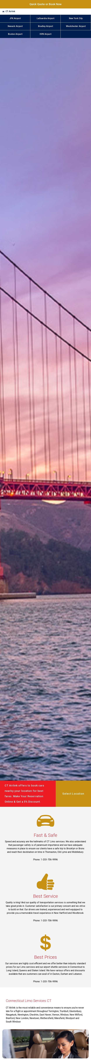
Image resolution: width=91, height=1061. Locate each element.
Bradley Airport (45, 26)
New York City (76, 18)
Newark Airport (15, 26)
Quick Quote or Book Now (45, 4)
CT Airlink (10, 11)
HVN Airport (45, 34)
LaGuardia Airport (45, 18)
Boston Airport (15, 34)
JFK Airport (15, 18)
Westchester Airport (76, 26)
